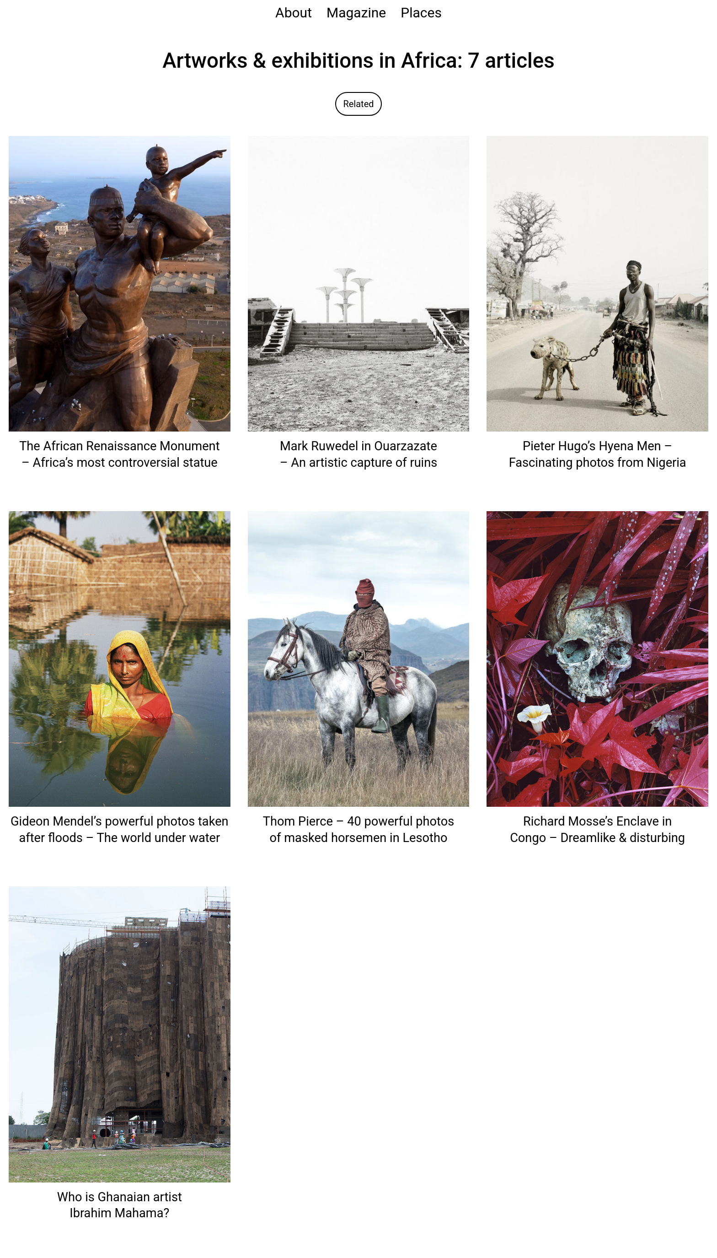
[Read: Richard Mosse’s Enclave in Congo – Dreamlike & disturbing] (597, 658)
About (293, 13)
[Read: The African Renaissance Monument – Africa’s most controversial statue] (119, 283)
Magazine (356, 13)
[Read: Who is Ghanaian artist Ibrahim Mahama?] (119, 1034)
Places (421, 13)
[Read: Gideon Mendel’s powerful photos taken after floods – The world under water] (119, 658)
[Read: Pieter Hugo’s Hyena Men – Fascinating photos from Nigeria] (597, 283)
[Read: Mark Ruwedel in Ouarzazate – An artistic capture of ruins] (359, 283)
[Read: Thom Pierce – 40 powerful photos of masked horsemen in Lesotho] (359, 658)
